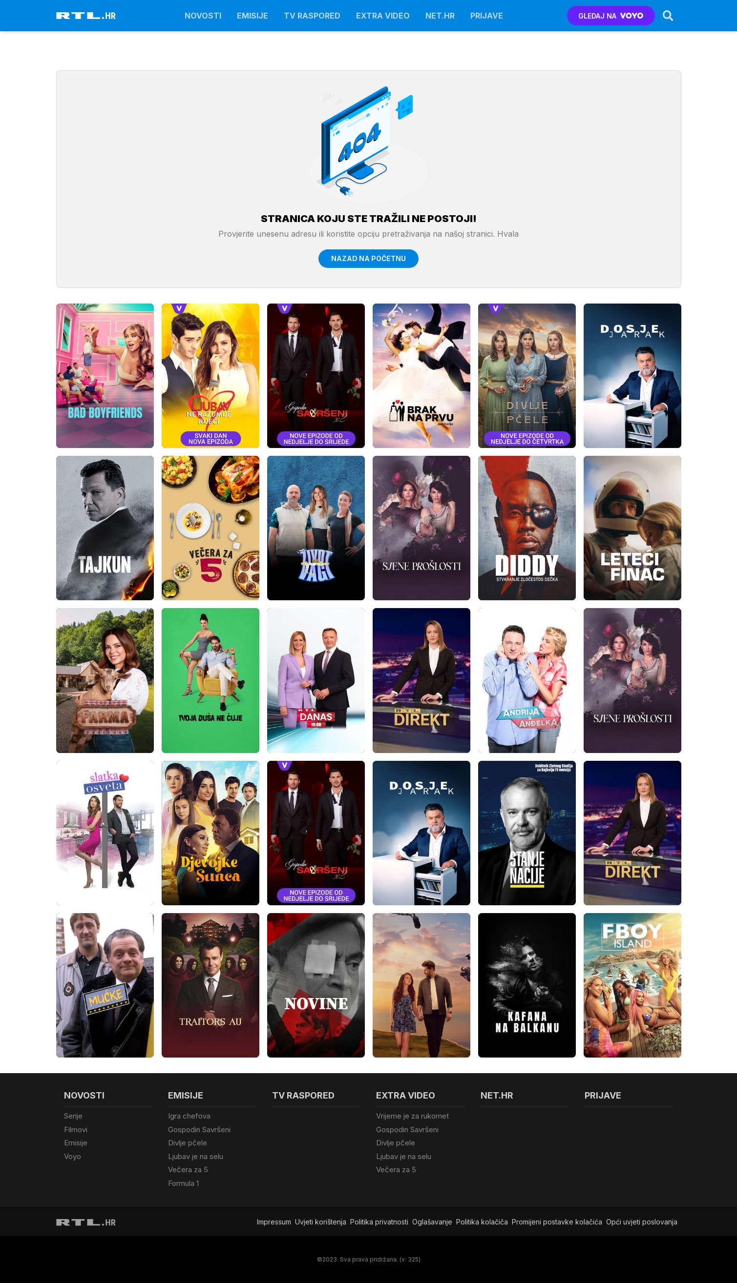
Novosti (203, 15)
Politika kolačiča (482, 1222)
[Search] (668, 15)
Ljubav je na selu (195, 1156)
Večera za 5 (188, 1169)
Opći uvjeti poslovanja (641, 1222)
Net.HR (440, 15)
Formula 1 (183, 1183)
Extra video (383, 15)
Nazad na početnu (368, 258)
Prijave (486, 15)
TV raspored (312, 15)
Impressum (274, 1222)
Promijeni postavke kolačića (557, 1222)
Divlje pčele (187, 1142)
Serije (73, 1115)
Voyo (72, 1156)
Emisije (252, 15)
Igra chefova (189, 1115)
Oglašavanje (432, 1222)
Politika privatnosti (379, 1222)
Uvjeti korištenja (320, 1222)
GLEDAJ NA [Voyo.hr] (610, 16)
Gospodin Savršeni (199, 1129)
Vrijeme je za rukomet (412, 1115)
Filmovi (75, 1129)
